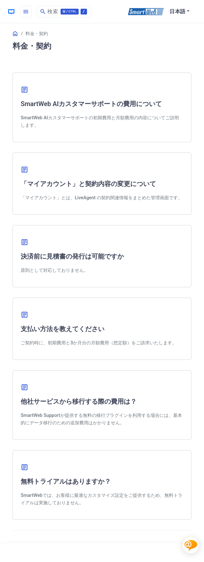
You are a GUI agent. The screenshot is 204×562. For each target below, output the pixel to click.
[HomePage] (11, 11)
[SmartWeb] (146, 11)
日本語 (178, 11)
